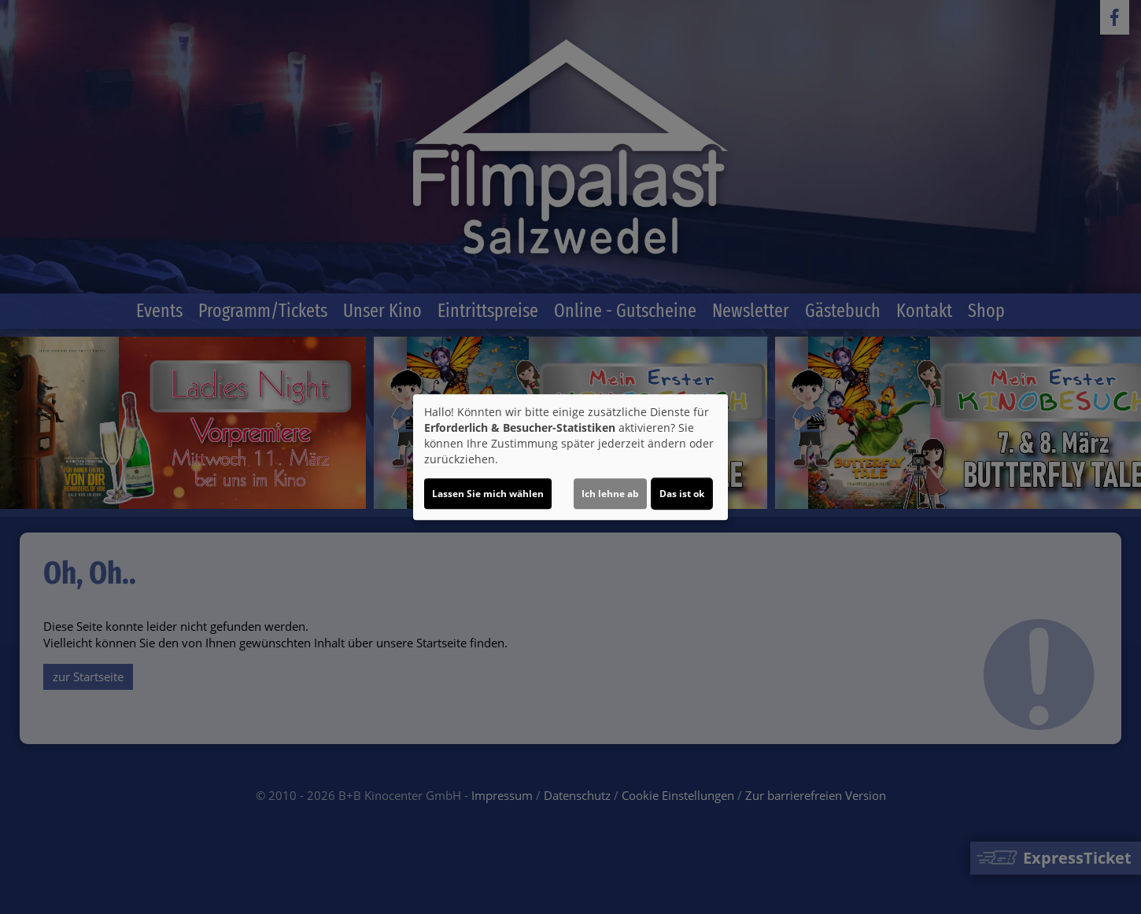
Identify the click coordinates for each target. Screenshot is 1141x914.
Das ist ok (681, 493)
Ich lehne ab (610, 493)
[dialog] (570, 457)
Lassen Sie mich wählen (488, 493)
